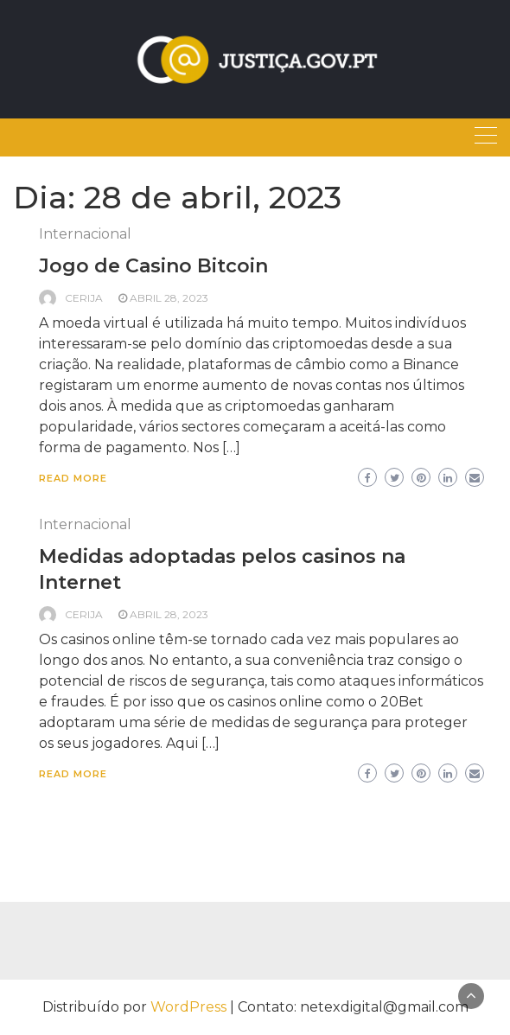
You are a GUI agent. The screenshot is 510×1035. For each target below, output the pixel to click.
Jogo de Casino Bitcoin (153, 266)
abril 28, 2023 (169, 297)
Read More (73, 478)
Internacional (85, 234)
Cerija (84, 297)
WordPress (188, 1007)
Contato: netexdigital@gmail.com (353, 1007)
